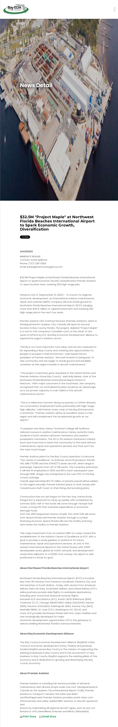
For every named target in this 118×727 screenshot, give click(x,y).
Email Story (49, 716)
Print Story (29, 716)
